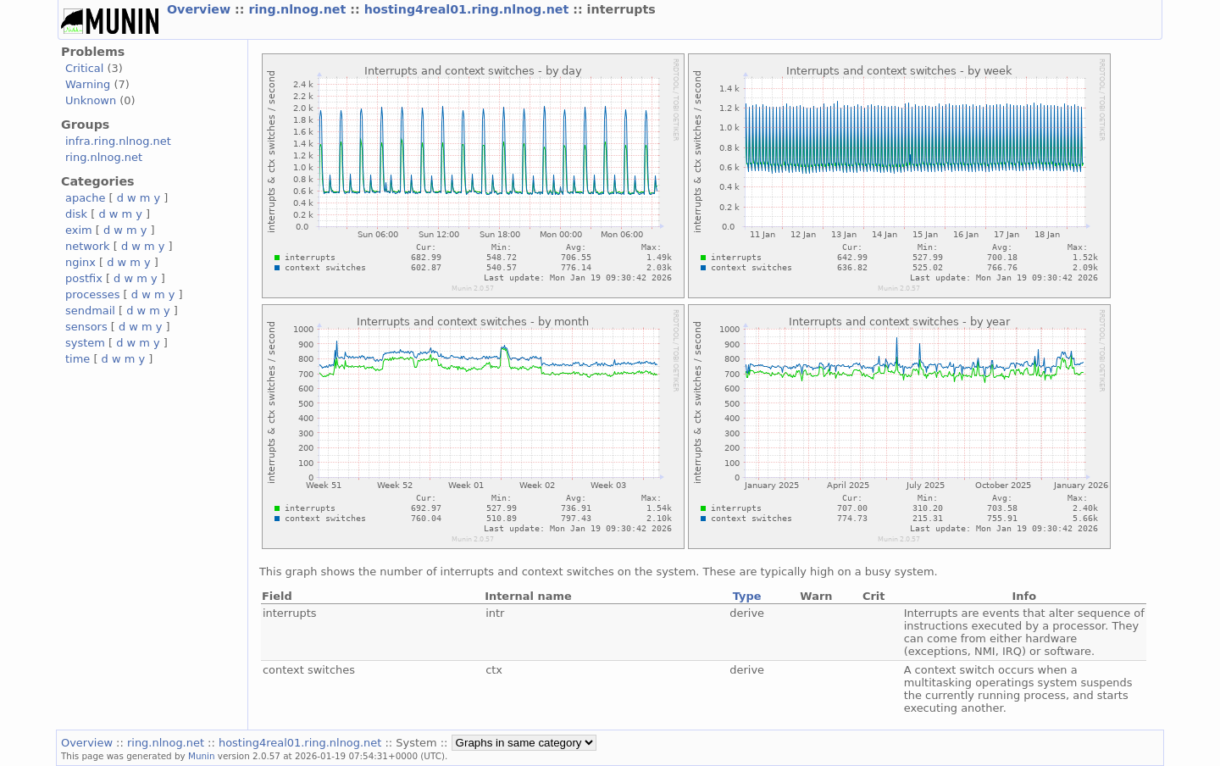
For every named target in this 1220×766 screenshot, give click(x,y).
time (77, 358)
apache (85, 198)
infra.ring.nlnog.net (118, 141)
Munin (201, 756)
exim (78, 230)
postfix (84, 278)
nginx (80, 262)
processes (92, 294)
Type (747, 596)
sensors (86, 326)
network (87, 246)
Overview (201, 9)
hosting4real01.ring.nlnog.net (469, 9)
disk (76, 214)
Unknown (90, 100)
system (85, 342)
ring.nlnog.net (299, 9)
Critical (84, 68)
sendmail (90, 310)
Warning (87, 84)
